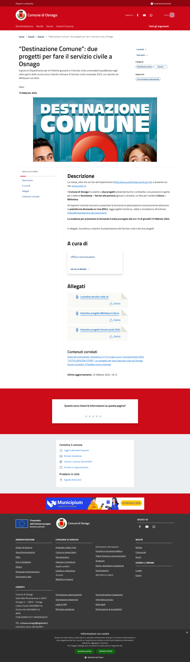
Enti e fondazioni (23, 562)
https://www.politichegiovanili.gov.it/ (132, 182)
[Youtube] (140, 15)
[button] (95, 657)
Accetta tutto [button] (84, 651)
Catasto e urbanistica (65, 570)
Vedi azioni (143, 55)
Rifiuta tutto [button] (105, 651)
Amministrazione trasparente (109, 594)
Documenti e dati (23, 576)
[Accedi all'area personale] (160, 3)
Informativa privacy (104, 599)
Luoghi (139, 570)
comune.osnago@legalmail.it (34, 623)
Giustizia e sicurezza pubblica (109, 551)
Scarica (114, 303)
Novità (31, 36)
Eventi (139, 575)
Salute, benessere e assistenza (110, 565)
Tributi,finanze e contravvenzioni (111, 556)
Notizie (41, 36)
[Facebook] (133, 15)
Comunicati (141, 552)
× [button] (187, 633)
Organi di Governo (24, 547)
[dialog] (95, 646)
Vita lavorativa (62, 557)
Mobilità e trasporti (64, 579)
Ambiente (100, 560)
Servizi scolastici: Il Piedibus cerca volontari (89, 364)
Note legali (100, 604)
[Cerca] (171, 15)
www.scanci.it (79, 186)
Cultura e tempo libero (66, 552)
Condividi (142, 49)
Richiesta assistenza (65, 609)
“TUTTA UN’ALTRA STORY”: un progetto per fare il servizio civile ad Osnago (105, 360)
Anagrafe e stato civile (66, 547)
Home (21, 36)
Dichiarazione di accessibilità (109, 609)
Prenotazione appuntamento (69, 594)
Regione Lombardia (24, 3)
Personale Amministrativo (28, 571)
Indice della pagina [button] (30, 171)
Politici (19, 566)
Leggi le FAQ (61, 604)
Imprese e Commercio (65, 562)
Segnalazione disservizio (67, 599)
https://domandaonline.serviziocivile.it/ (87, 213)
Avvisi (138, 557)
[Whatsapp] (147, 15)
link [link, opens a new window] (121, 646)
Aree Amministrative (25, 552)
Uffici (18, 557)
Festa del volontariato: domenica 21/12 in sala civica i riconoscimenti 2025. (105, 357)
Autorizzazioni (102, 570)
